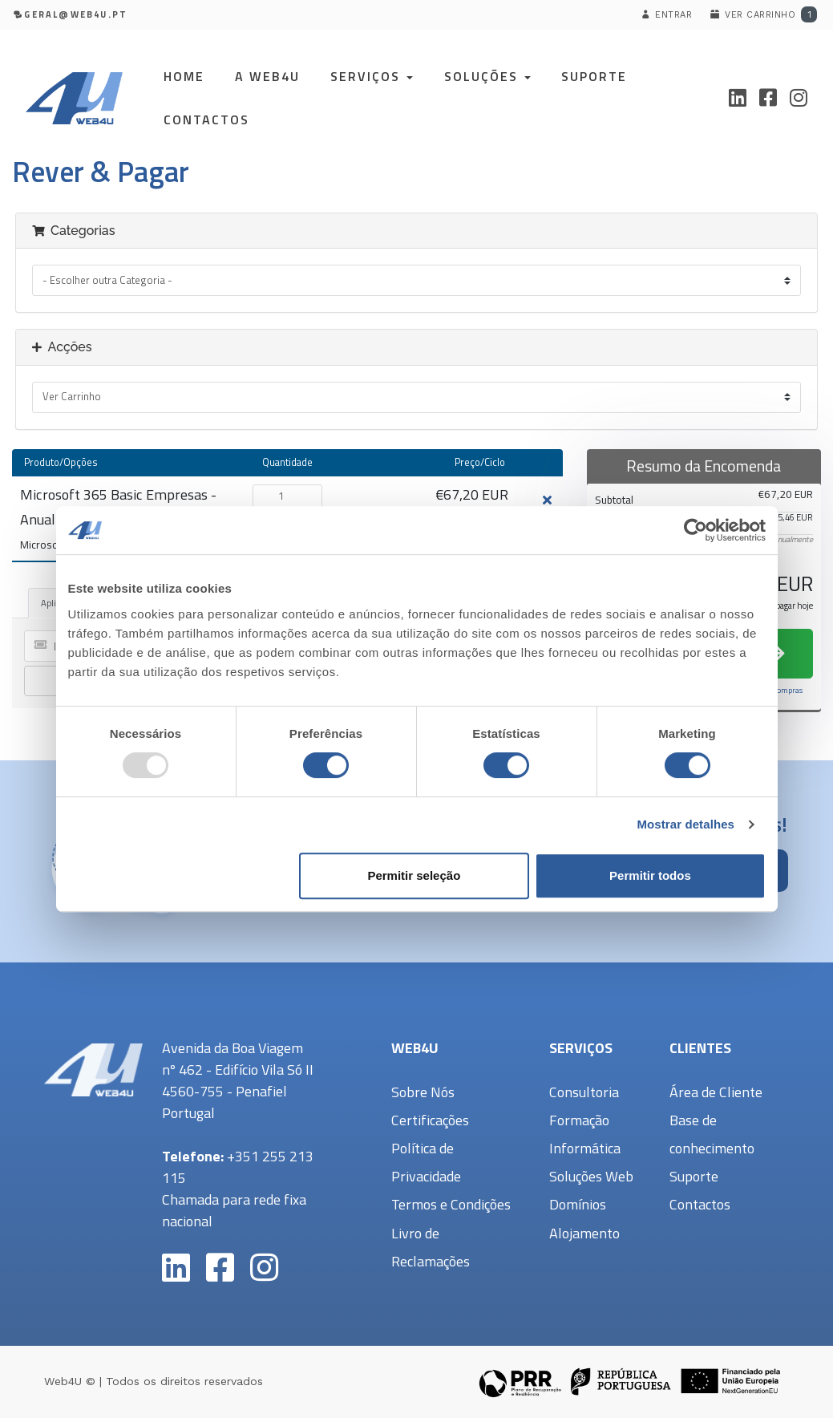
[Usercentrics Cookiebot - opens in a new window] (695, 530)
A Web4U (267, 76)
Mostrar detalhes (685, 824)
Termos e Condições (451, 1204)
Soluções (487, 76)
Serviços (371, 76)
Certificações (430, 1120)
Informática (585, 1148)
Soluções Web (591, 1176)
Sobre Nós (423, 1092)
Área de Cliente (715, 1092)
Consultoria (584, 1092)
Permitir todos (650, 875)
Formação (579, 1120)
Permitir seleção (413, 875)
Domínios (577, 1204)
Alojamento (584, 1233)
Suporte (594, 76)
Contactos (206, 119)
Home (184, 76)
